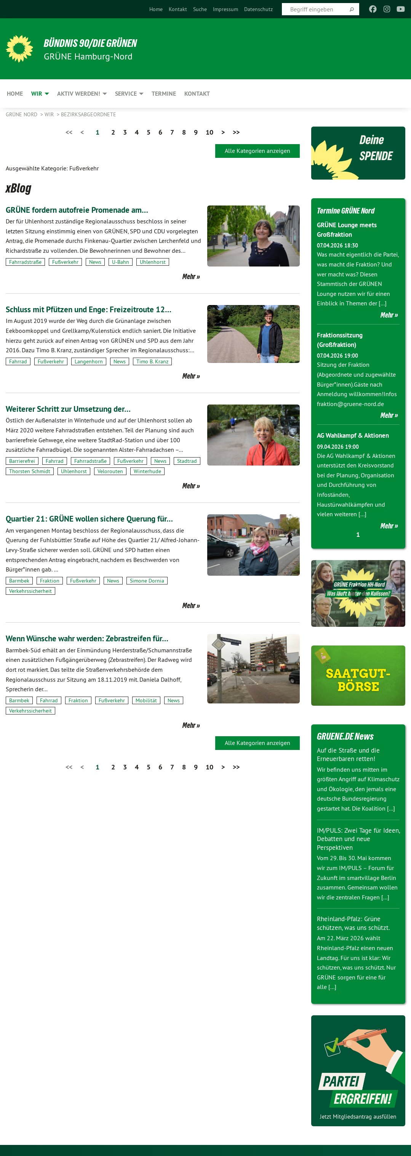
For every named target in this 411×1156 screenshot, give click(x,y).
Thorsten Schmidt (29, 471)
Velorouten (110, 471)
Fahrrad (18, 361)
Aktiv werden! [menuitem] (78, 94)
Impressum (225, 9)
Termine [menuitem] (164, 94)
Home (156, 9)
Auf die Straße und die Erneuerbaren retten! (350, 754)
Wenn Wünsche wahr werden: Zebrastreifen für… (99, 638)
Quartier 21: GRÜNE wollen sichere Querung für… (101, 518)
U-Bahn (120, 261)
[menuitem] (156, 9)
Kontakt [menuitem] (197, 94)
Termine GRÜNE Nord (351, 210)
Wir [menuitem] (36, 94)
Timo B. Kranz (152, 361)
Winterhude (147, 471)
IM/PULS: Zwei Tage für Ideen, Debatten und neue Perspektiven (355, 838)
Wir (50, 114)
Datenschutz (258, 9)
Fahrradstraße (25, 261)
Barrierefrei (22, 461)
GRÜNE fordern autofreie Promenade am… (87, 209)
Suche (200, 9)
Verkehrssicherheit (30, 591)
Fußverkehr (65, 261)
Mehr (188, 276)
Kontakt (178, 9)
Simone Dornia (147, 580)
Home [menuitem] (15, 94)
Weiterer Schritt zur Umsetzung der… (77, 408)
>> (236, 132)
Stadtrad (187, 461)
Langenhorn (89, 361)
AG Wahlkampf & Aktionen (356, 435)
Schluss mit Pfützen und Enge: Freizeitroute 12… (100, 309)
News (95, 261)
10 (209, 132)
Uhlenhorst (153, 261)
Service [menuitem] (126, 94)
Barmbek (19, 580)
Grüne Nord (22, 114)
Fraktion (49, 580)
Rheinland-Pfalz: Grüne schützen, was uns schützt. (356, 923)
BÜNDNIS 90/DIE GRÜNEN (99, 43)
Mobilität (146, 700)
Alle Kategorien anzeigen (257, 150)
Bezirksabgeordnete (88, 114)
